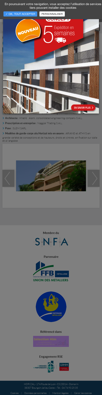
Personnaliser (52, 13)
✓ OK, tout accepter (20, 13)
